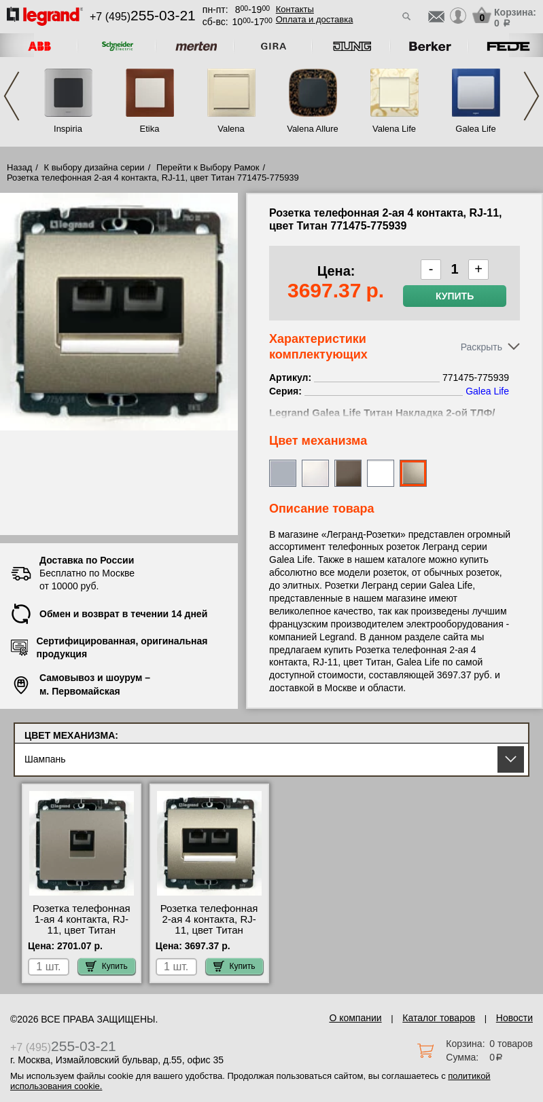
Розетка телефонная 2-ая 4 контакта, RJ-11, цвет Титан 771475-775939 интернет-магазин (209, 930)
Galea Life (475, 129)
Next (531, 96)
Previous (11, 96)
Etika (150, 129)
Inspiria (68, 129)
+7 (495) (143, 16)
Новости (514, 1017)
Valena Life (394, 129)
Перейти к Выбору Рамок (208, 167)
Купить (455, 296)
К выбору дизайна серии (94, 167)
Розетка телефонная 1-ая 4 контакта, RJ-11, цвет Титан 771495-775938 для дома (81, 930)
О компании (355, 1017)
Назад (19, 167)
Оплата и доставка (314, 19)
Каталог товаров (438, 1017)
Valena (231, 129)
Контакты (295, 9)
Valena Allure (312, 129)
